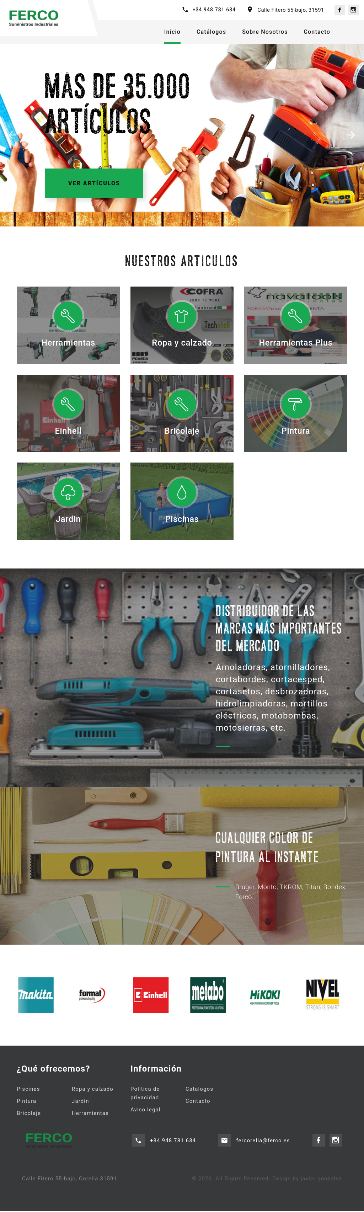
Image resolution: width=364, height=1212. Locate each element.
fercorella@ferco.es (263, 1141)
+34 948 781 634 (214, 9)
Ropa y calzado (181, 342)
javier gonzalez (321, 1179)
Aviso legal (145, 1111)
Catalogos (199, 1090)
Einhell (68, 431)
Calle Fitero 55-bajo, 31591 (290, 10)
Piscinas (182, 523)
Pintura (295, 431)
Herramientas (68, 342)
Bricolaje (181, 435)
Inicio (172, 31)
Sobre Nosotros (265, 31)
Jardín (80, 1102)
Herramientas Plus (295, 342)
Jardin (68, 523)
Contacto (317, 31)
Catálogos (211, 31)
